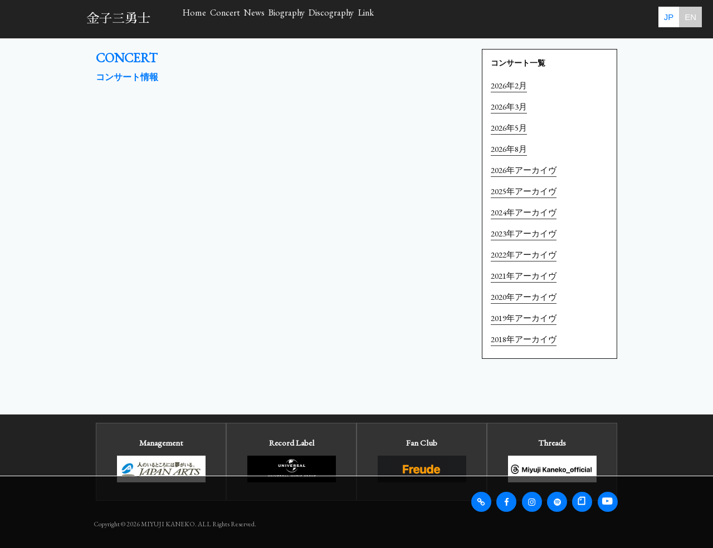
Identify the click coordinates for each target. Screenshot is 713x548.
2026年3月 (509, 106)
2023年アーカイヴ (523, 233)
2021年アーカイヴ (523, 275)
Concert (274, 18)
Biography (403, 18)
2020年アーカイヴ (523, 297)
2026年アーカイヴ (523, 170)
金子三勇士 (118, 18)
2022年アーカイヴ (523, 254)
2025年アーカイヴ (523, 191)
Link (554, 18)
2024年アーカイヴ (523, 212)
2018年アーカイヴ (523, 339)
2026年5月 (509, 127)
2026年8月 (509, 149)
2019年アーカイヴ (523, 318)
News (336, 18)
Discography (484, 18)
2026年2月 (509, 85)
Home (210, 18)
